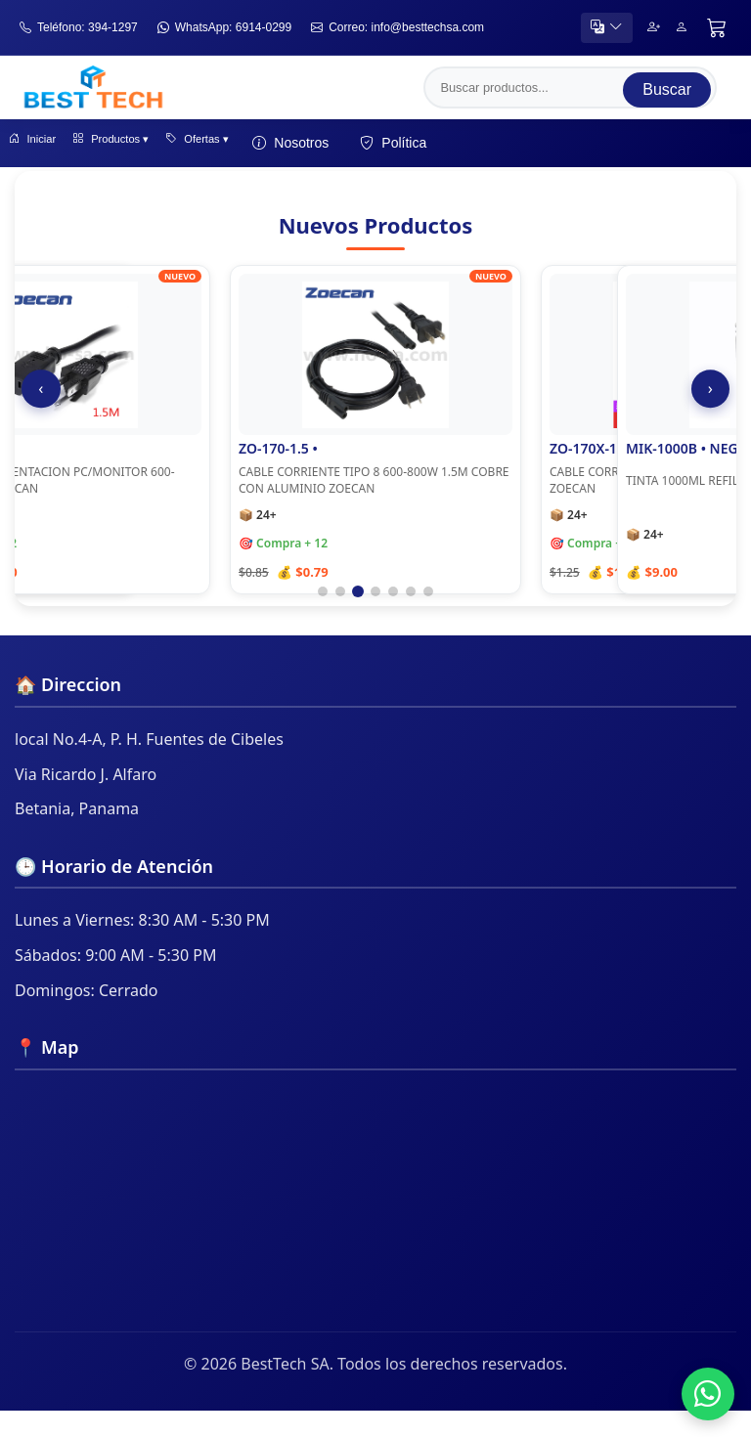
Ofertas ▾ (268, 147)
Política (479, 147)
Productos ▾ (152, 147)
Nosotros (376, 147)
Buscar (666, 88)
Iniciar (44, 147)
